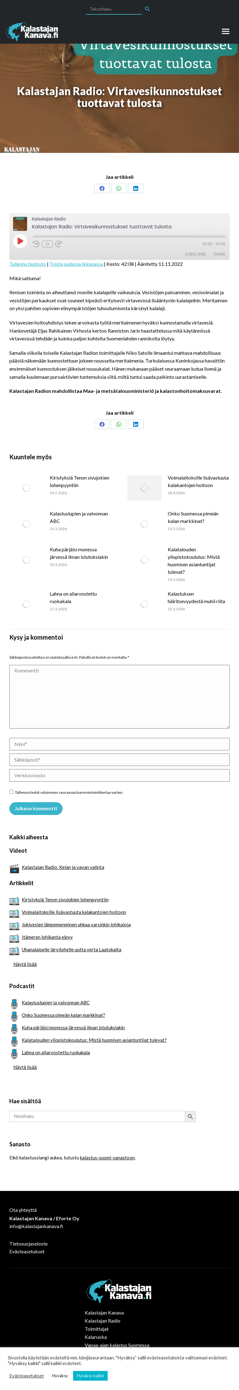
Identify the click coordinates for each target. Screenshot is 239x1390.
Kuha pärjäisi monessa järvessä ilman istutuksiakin (79, 553)
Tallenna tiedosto (27, 264)
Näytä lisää (25, 964)
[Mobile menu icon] (226, 31)
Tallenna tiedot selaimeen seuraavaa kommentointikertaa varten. (69, 792)
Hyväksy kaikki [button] (90, 1375)
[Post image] (26, 488)
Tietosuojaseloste (28, 1243)
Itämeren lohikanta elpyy (47, 937)
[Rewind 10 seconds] (36, 244)
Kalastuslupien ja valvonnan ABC (79, 517)
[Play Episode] (20, 241)
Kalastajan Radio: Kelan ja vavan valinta (63, 867)
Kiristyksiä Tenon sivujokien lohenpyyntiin (79, 481)
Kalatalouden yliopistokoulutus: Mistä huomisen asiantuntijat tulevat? (194, 560)
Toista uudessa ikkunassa (76, 264)
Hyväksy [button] (60, 1375)
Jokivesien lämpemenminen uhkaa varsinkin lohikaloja (76, 924)
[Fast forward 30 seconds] (58, 244)
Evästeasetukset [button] (26, 1375)
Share (219, 254)
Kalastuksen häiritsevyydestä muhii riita (196, 597)
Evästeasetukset (27, 1251)
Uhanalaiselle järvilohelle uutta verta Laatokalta (71, 949)
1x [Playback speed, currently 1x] (47, 244)
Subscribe (195, 254)
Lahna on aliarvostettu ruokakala (73, 597)
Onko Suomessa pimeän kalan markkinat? (193, 517)
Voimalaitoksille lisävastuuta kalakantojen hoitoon (198, 481)
